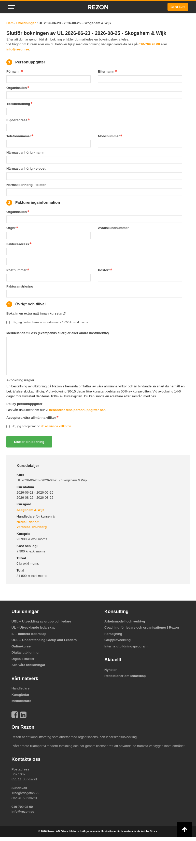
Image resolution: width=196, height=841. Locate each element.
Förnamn (13, 71)
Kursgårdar (20, 695)
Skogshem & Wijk (30, 510)
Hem (9, 23)
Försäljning (113, 634)
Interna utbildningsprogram (126, 646)
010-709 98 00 (149, 44)
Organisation (16, 88)
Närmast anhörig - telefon (26, 185)
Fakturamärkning (19, 286)
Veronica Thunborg (32, 527)
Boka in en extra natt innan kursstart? (36, 313)
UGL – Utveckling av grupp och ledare (41, 621)
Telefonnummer (18, 136)
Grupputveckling (117, 640)
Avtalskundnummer (113, 228)
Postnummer (16, 270)
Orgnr (11, 228)
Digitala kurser (22, 659)
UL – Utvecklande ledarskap (33, 627)
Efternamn (106, 71)
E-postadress (16, 120)
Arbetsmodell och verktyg (124, 621)
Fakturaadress (17, 244)
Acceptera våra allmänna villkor (31, 417)
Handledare (20, 688)
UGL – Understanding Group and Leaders (44, 640)
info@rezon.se (17, 49)
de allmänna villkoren (56, 426)
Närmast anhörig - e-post (26, 168)
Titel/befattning (18, 104)
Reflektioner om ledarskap (125, 676)
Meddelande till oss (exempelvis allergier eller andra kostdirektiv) (57, 333)
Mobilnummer (109, 136)
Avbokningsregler (20, 380)
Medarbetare (21, 701)
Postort (104, 270)
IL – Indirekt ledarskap (28, 634)
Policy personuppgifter (24, 404)
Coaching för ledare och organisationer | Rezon (141, 627)
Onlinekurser (21, 646)
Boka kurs (178, 7)
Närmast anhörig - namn (25, 152)
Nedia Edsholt (28, 522)
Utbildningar (26, 23)
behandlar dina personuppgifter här (77, 410)
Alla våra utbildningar (28, 665)
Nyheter (110, 670)
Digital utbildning (24, 652)
